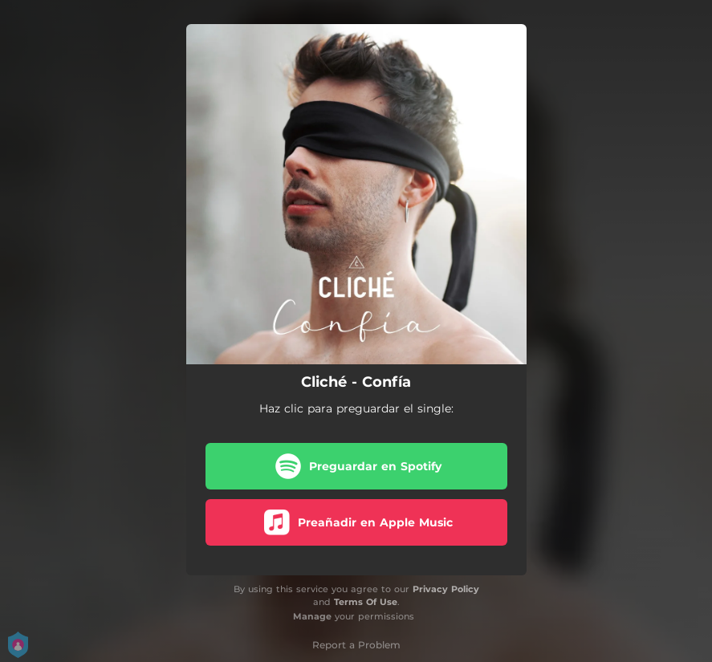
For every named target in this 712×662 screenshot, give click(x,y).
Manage (312, 616)
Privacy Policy (446, 589)
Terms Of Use (365, 601)
